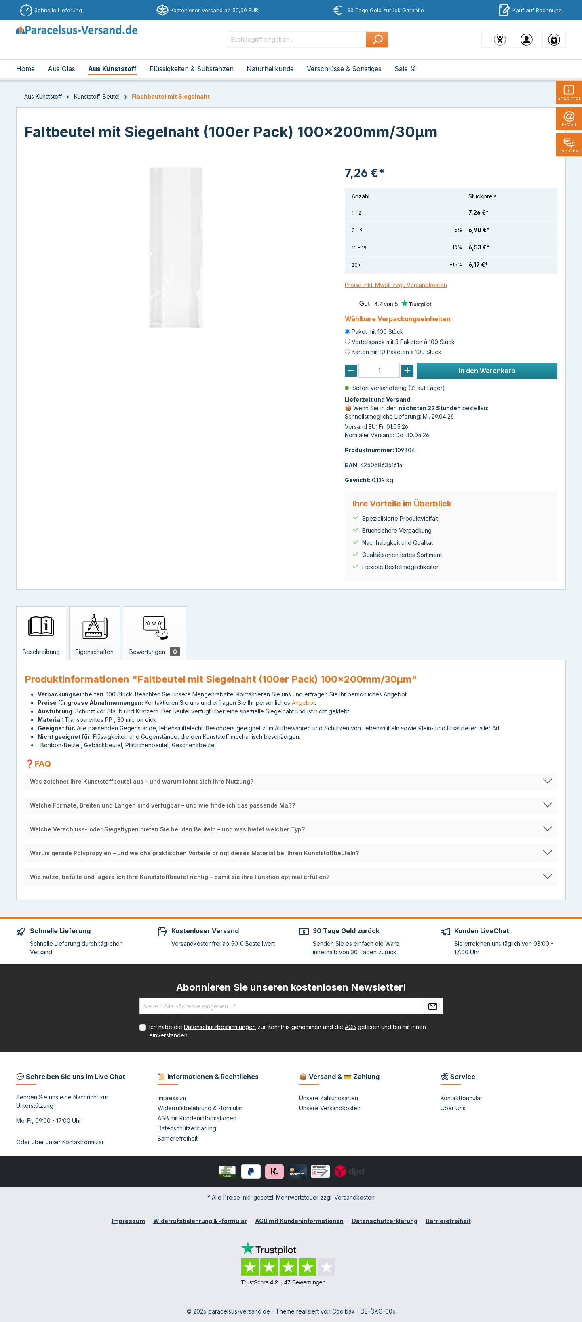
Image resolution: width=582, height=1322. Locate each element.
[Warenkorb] (554, 39)
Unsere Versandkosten (330, 1108)
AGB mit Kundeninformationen (197, 1118)
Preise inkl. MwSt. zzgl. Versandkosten (396, 284)
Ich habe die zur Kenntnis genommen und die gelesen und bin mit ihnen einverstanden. (287, 1031)
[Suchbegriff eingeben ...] (297, 39)
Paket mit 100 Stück (377, 331)
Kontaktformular (82, 1142)
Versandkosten (354, 1197)
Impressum (172, 1097)
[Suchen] (377, 39)
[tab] (41, 633)
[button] (291, 781)
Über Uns (453, 1108)
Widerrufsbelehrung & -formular (200, 1108)
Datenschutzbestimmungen (220, 1026)
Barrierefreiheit (178, 1138)
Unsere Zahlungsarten (328, 1097)
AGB (350, 1026)
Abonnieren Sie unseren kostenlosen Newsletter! (291, 987)
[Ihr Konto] (526, 39)
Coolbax (343, 1311)
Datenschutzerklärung (187, 1128)
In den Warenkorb (487, 371)
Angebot (303, 702)
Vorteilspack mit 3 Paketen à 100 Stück (403, 341)
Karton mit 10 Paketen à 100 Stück (396, 351)
